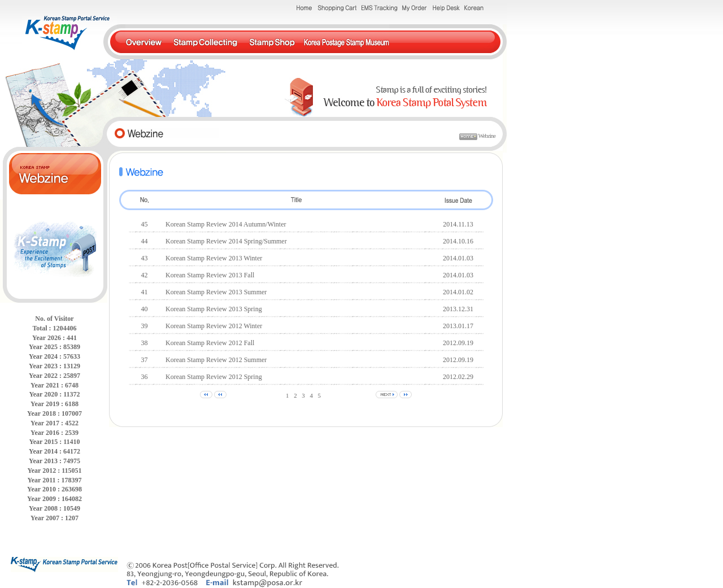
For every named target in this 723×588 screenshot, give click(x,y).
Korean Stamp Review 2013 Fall (209, 275)
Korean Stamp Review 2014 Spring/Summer (226, 241)
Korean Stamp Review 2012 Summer (216, 360)
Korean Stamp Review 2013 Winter (213, 258)
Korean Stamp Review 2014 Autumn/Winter (225, 224)
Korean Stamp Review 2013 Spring (213, 309)
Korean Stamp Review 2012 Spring (213, 377)
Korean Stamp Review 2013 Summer (216, 292)
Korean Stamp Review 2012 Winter (213, 326)
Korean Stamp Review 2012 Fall (209, 343)
